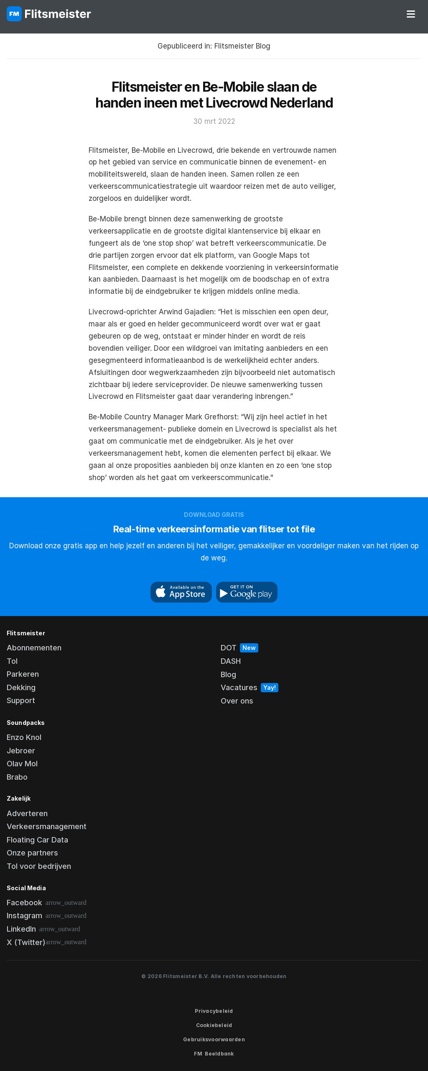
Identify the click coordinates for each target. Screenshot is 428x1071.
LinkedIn (21, 929)
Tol (12, 661)
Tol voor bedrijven (39, 866)
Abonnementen (34, 647)
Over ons (237, 700)
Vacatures (239, 687)
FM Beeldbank (214, 1053)
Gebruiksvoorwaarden (214, 1039)
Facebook (24, 902)
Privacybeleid (214, 1011)
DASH (231, 661)
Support (21, 700)
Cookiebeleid (214, 1025)
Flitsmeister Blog (242, 46)
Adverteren (27, 813)
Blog (228, 674)
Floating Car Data (37, 839)
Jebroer (21, 750)
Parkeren (23, 674)
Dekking (21, 687)
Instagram (24, 915)
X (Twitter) (26, 942)
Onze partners (32, 852)
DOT (229, 647)
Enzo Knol (24, 737)
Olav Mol (22, 763)
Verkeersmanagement (47, 826)
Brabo (17, 777)
